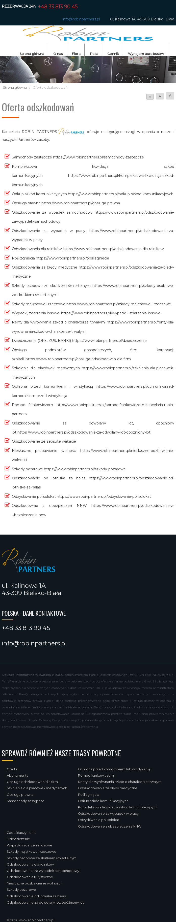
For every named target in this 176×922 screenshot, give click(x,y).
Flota (76, 54)
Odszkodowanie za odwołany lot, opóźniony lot (45, 902)
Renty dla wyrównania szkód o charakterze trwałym (120, 782)
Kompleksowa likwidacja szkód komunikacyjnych (118, 807)
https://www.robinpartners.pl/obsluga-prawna (80, 203)
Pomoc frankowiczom (96, 775)
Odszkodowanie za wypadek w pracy (108, 813)
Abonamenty (17, 775)
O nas (58, 54)
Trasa (94, 54)
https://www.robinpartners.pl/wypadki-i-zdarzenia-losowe (110, 313)
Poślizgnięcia (88, 795)
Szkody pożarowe (21, 890)
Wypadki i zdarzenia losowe (29, 845)
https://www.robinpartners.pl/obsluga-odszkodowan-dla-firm (78, 359)
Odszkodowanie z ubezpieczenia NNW (109, 826)
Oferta (12, 769)
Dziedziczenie (18, 839)
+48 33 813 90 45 (58, 7)
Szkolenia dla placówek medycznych (37, 788)
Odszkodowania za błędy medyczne (107, 788)
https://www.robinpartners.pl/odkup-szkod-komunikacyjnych (120, 194)
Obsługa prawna (20, 795)
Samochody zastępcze (25, 801)
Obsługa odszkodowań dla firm (32, 782)
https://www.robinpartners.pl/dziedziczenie (109, 340)
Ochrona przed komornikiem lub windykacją (114, 769)
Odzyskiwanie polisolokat (98, 820)
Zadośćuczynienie (22, 833)
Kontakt (128, 74)
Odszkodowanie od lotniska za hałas (36, 896)
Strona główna (32, 54)
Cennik (113, 54)
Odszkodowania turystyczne (30, 877)
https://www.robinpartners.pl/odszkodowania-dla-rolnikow (113, 249)
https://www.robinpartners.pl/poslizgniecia (72, 258)
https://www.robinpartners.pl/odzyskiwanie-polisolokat (104, 496)
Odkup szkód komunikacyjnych (103, 801)
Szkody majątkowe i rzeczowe (31, 851)
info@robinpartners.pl (81, 19)
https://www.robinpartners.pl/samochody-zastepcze (98, 157)
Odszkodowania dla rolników (30, 864)
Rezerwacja (154, 74)
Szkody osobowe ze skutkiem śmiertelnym (42, 858)
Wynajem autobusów (146, 54)
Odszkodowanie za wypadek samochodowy (43, 871)
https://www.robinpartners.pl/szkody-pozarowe (85, 469)
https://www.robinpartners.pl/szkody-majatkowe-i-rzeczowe (118, 304)
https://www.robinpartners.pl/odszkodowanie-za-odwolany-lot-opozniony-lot (83, 432)
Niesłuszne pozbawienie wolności (34, 883)
